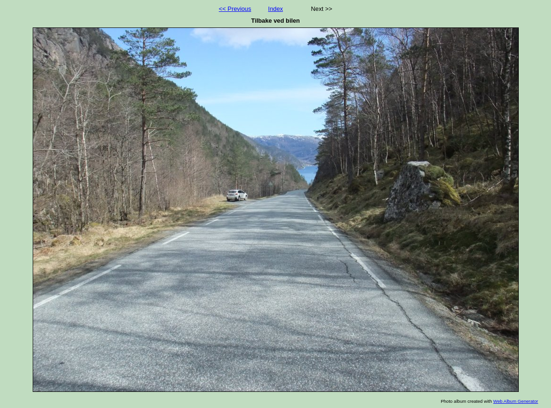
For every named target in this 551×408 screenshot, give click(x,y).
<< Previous (235, 8)
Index (275, 8)
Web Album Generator (515, 401)
